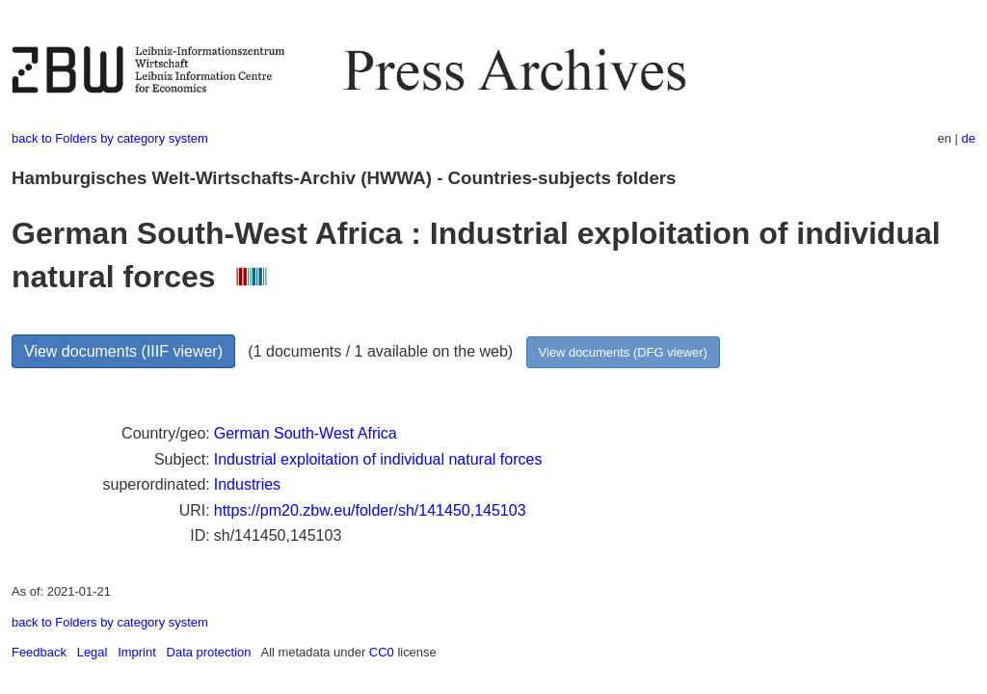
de (968, 138)
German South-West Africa (305, 433)
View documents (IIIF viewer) (123, 351)
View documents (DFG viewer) (623, 352)
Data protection (209, 652)
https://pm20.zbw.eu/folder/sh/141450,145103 (370, 510)
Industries (247, 484)
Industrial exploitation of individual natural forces (378, 459)
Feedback (39, 652)
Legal (92, 652)
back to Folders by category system (110, 138)
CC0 (381, 652)
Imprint (137, 652)
